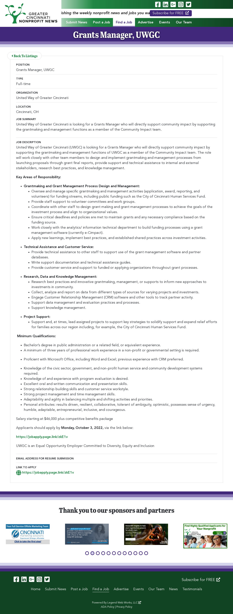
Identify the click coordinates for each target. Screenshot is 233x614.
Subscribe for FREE (171, 13)
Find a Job (124, 22)
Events (164, 22)
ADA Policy (107, 607)
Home (35, 589)
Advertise (145, 22)
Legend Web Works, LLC (124, 602)
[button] (87, 553)
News (173, 589)
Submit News (76, 22)
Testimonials (192, 589)
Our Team (184, 22)
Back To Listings (25, 55)
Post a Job (101, 22)
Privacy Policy (124, 607)
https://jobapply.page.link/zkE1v (42, 437)
